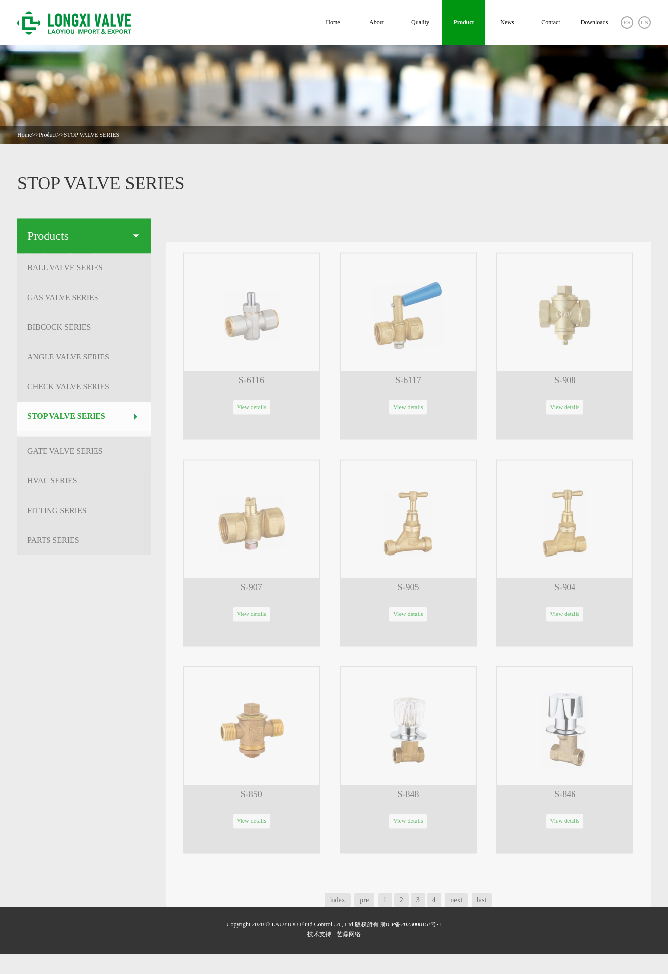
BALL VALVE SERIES (82, 271)
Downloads (594, 22)
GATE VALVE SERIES (82, 455)
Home (333, 22)
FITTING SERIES (82, 514)
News (507, 22)
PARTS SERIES (82, 544)
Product (463, 22)
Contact (550, 22)
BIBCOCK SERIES (82, 331)
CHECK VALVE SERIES (82, 390)
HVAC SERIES (82, 484)
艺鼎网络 (349, 934)
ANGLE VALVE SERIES (82, 361)
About (376, 22)
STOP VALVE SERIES (91, 134)
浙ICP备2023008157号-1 (411, 924)
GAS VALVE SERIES (82, 301)
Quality (420, 22)
